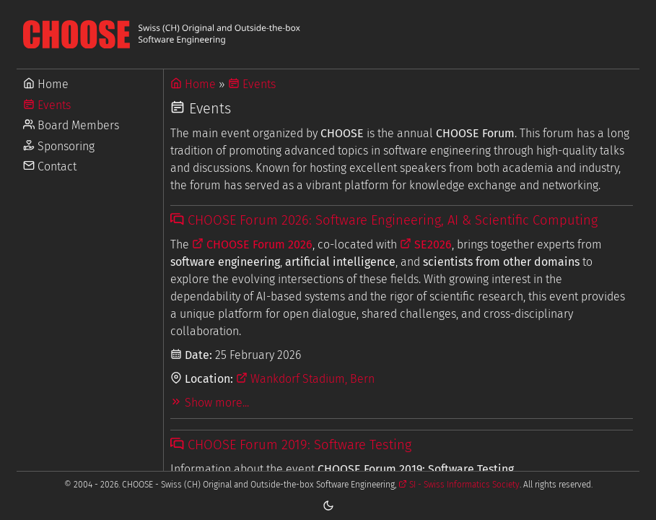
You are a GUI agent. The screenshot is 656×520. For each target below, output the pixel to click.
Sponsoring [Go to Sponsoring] (59, 146)
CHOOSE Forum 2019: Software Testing (290, 445)
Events (252, 84)
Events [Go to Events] (47, 105)
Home (193, 84)
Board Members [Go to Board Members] (71, 125)
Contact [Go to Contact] (49, 166)
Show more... (209, 403)
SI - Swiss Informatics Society (459, 485)
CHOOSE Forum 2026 (252, 244)
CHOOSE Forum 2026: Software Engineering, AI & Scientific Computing (383, 220)
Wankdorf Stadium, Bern (305, 379)
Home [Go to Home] (46, 84)
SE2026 (426, 244)
